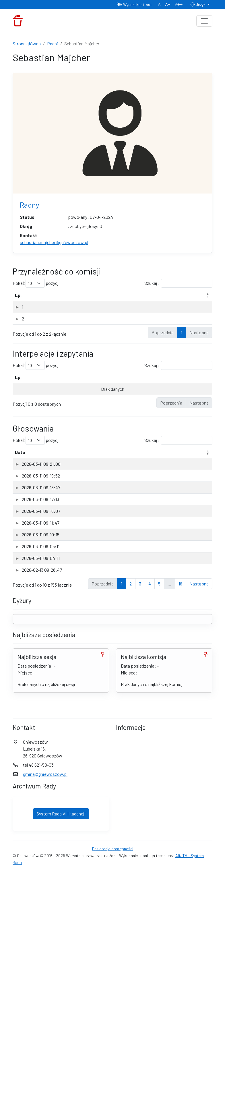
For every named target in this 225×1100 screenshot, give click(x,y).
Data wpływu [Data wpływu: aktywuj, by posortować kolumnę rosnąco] (112, 391)
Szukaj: (178, 283)
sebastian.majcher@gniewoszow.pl (54, 242)
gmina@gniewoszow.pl (45, 1001)
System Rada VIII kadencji (61, 1041)
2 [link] (130, 811)
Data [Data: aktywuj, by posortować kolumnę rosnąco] (20, 466)
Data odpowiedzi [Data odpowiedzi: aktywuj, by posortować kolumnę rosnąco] (169, 391)
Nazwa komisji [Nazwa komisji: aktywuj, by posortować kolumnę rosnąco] (46, 302)
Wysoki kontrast (134, 4)
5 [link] (159, 811)
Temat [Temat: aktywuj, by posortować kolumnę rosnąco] (37, 391)
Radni (52, 43)
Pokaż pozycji (36, 283)
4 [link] (149, 811)
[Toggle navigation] (204, 21)
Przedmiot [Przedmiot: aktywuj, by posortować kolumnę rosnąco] (48, 466)
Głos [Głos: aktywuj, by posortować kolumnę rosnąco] (199, 466)
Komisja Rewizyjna (49, 313)
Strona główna (27, 43)
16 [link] (180, 811)
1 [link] (181, 346)
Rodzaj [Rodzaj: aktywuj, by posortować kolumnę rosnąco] (158, 302)
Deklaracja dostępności (112, 1076)
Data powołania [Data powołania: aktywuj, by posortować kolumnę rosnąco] (186, 298)
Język (198, 4)
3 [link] (140, 811)
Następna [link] (199, 811)
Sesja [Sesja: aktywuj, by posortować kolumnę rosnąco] (164, 466)
